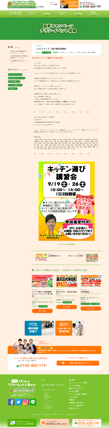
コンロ (46, 399)
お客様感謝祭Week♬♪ (54, 256)
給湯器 (46, 395)
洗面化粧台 (47, 397)
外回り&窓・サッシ (16, 78)
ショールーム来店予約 (76, 405)
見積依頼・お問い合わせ (76, 403)
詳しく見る (42, 311)
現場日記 (72, 400)
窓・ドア (46, 403)
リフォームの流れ (74, 385)
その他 (12, 88)
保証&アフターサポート (76, 388)
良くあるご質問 (74, 391)
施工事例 (72, 380)
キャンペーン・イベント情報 (78, 383)
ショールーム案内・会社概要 (78, 394)
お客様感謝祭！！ (86, 292)
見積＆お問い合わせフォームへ (80, 363)
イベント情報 (46, 52)
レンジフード (48, 401)
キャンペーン (85, 303)
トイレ (46, 392)
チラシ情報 (14, 81)
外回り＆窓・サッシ (75, 408)
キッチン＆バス (48, 406)
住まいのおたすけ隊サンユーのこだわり (52, 386)
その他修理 (47, 408)
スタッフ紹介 (73, 397)
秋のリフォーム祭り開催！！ (76, 256)
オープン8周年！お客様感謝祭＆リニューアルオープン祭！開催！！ (42, 294)
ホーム (43, 380)
